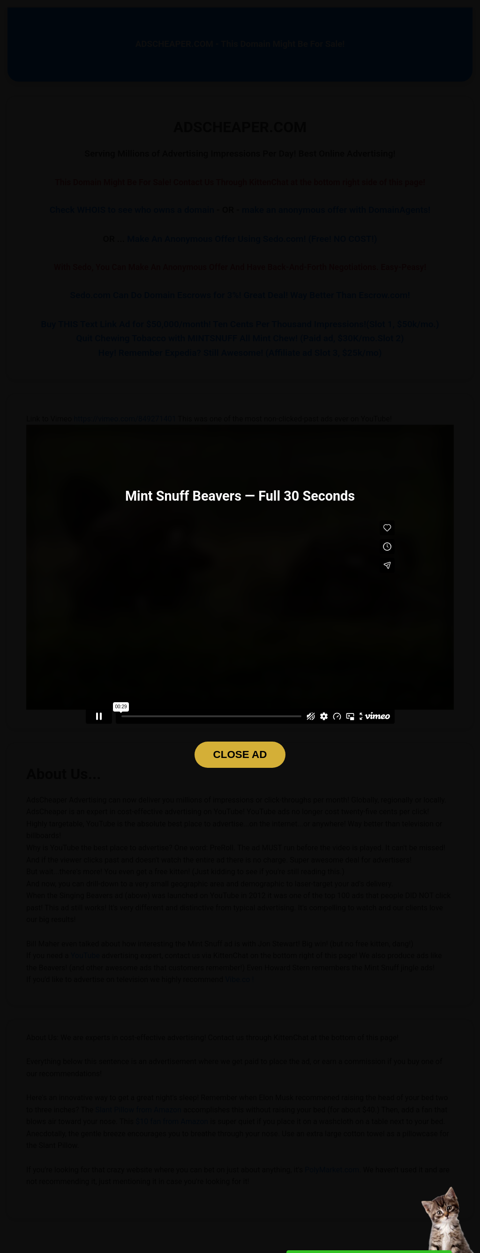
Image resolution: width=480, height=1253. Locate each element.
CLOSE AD (240, 754)
